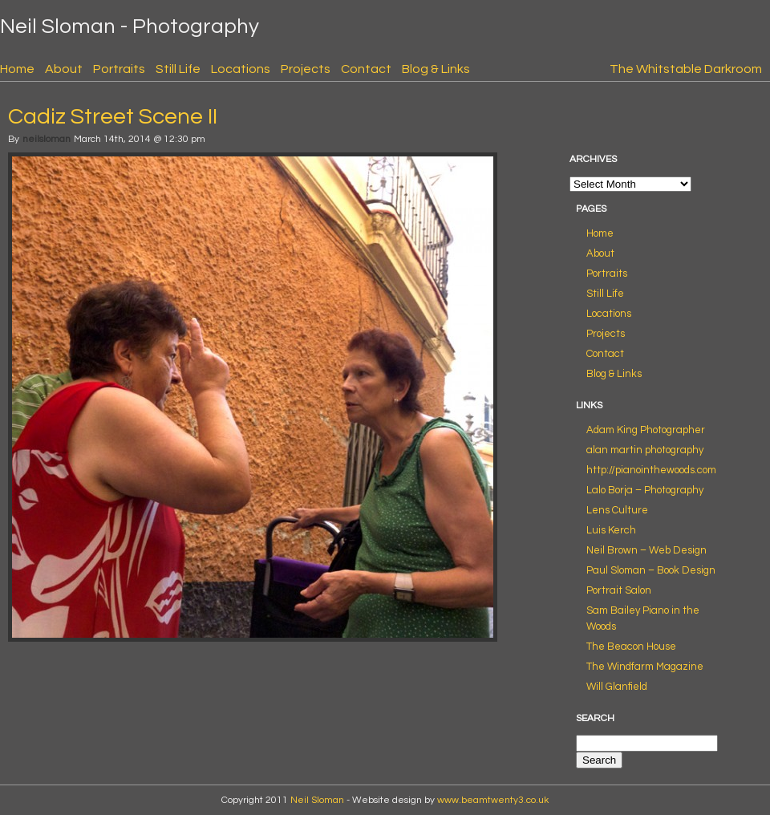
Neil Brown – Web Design (646, 550)
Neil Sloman (317, 800)
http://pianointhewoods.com (651, 470)
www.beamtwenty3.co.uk (493, 800)
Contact (366, 69)
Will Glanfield (616, 686)
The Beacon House (631, 646)
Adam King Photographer (645, 430)
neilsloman (46, 139)
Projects (305, 69)
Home (17, 69)
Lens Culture (617, 510)
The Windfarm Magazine (644, 666)
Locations (240, 69)
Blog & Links (436, 69)
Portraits (119, 69)
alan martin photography (644, 450)
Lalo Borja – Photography (644, 490)
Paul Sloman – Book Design (650, 570)
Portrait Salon (618, 590)
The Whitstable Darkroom (686, 69)
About (64, 69)
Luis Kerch (611, 530)
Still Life (178, 69)
